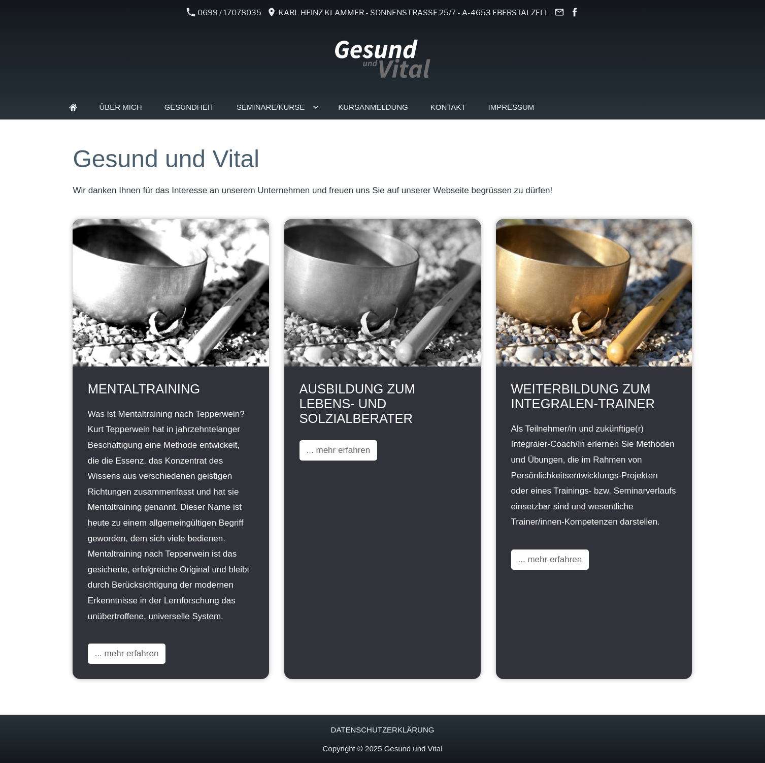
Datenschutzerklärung (383, 729)
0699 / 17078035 (224, 12)
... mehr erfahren (127, 653)
